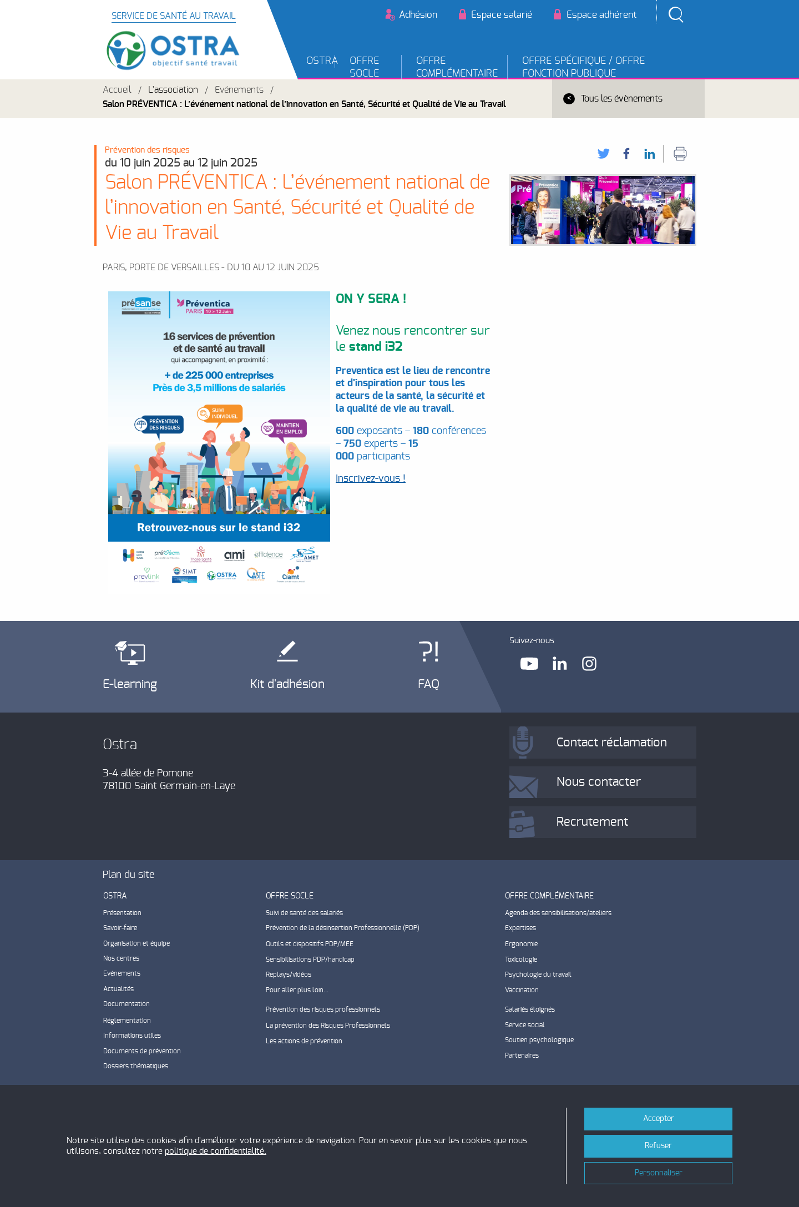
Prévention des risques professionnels (323, 1009)
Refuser (658, 1146)
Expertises (520, 928)
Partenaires (522, 1055)
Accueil (117, 89)
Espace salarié (501, 14)
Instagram (590, 663)
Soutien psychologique (539, 1040)
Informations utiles (132, 1035)
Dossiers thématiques (135, 1066)
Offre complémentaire (457, 67)
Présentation (122, 913)
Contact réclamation (612, 742)
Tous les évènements (622, 98)
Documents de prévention (142, 1051)
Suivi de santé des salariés (304, 913)
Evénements (239, 89)
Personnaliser (658, 1173)
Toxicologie (521, 959)
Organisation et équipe (136, 943)
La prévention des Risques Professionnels (328, 1025)
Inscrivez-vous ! (371, 479)
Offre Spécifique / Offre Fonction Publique (583, 67)
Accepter (658, 1118)
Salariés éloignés (530, 1009)
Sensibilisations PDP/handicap (310, 959)
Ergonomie (521, 944)
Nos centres (121, 958)
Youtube (529, 663)
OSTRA (321, 61)
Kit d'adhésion (287, 684)
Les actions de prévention (304, 1041)
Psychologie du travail (538, 974)
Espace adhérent (601, 14)
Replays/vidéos (288, 974)
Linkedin (560, 663)
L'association (173, 89)
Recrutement (592, 822)
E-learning (130, 684)
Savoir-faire (120, 928)
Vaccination (522, 990)
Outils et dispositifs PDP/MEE (309, 944)
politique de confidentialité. (215, 1151)
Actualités (118, 989)
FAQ (428, 684)
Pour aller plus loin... (297, 990)
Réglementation (127, 1020)
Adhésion (418, 14)
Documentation (126, 1004)
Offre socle (364, 67)
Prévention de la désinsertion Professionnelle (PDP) (342, 928)
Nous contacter (599, 782)
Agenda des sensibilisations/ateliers (558, 913)
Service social (525, 1025)
